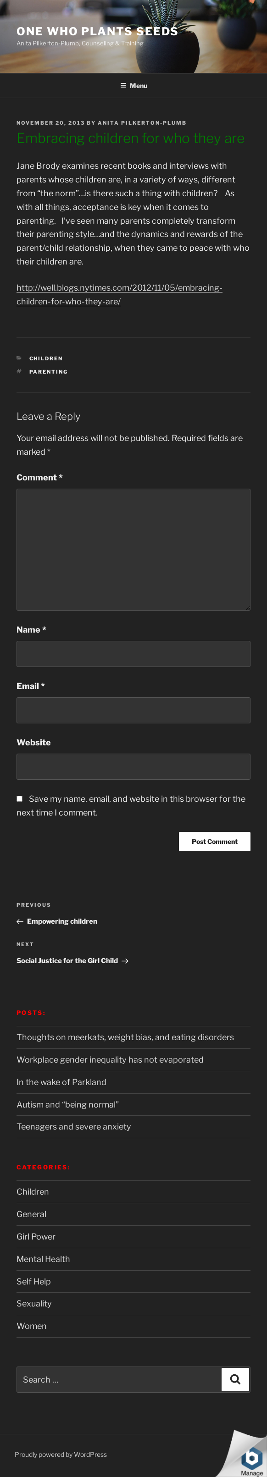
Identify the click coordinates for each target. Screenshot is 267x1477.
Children (46, 358)
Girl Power (36, 1236)
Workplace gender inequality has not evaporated (110, 1059)
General (31, 1214)
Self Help (34, 1281)
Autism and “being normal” (68, 1104)
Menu (133, 85)
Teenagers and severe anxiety (74, 1126)
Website (34, 742)
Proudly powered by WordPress (61, 1454)
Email (31, 686)
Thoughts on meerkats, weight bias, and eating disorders (125, 1037)
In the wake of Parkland (61, 1082)
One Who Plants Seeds (98, 31)
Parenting (48, 372)
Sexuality (34, 1303)
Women (32, 1326)
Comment (40, 477)
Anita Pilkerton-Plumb (142, 123)
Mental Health (43, 1259)
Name (31, 629)
